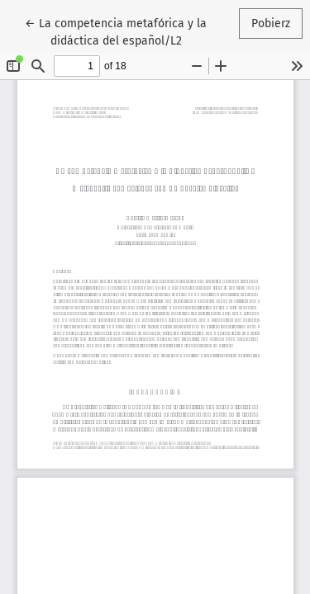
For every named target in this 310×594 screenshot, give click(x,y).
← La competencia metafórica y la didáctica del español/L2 (116, 31)
